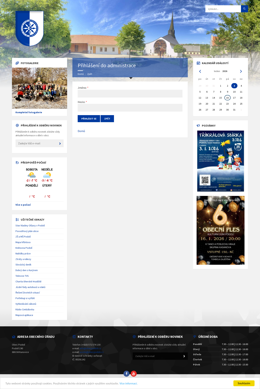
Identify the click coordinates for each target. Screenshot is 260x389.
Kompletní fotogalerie (29, 112)
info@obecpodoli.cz (90, 348)
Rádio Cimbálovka (25, 309)
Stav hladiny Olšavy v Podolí (30, 225)
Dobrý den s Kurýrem (27, 270)
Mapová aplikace (24, 315)
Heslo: (81, 102)
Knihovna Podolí (24, 247)
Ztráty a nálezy (23, 259)
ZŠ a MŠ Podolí (23, 236)
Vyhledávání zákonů (26, 303)
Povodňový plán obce (27, 231)
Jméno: (82, 87)
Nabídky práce (23, 253)
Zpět (89, 74)
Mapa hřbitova (23, 242)
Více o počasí (23, 204)
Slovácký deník (23, 264)
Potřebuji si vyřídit (25, 298)
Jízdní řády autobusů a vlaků (30, 287)
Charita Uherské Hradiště (28, 281)
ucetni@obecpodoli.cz (92, 352)
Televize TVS (22, 275)
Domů (81, 74)
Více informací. (128, 383)
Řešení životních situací (28, 292)
